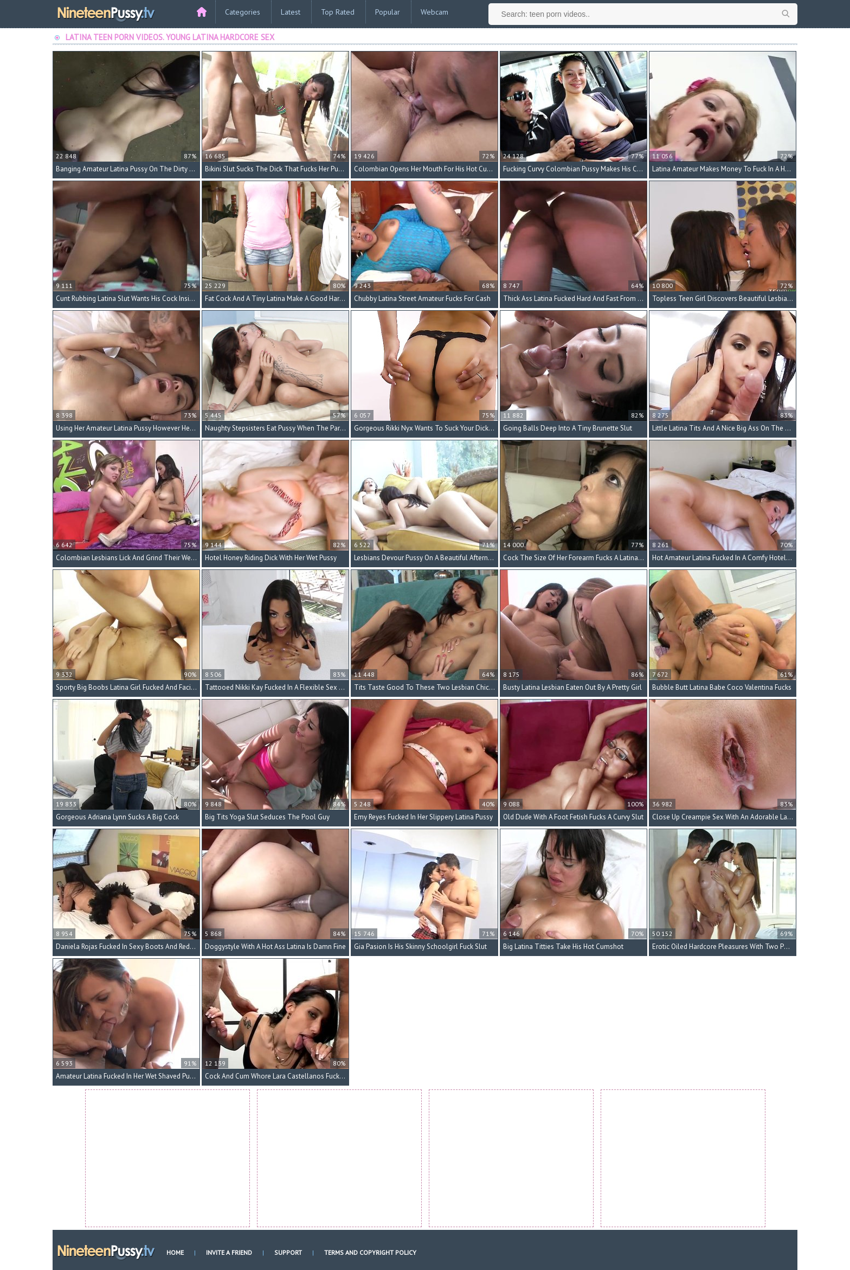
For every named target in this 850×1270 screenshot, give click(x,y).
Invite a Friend (229, 1252)
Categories (242, 12)
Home (175, 1252)
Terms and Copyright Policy (370, 1252)
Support (288, 1252)
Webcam (434, 12)
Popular (387, 12)
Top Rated (338, 12)
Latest (290, 12)
